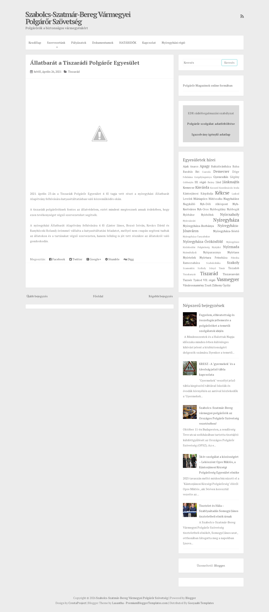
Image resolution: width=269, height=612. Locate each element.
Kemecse (188, 188)
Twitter (75, 259)
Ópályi (226, 285)
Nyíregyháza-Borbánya (198, 226)
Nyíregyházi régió (173, 43)
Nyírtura (205, 257)
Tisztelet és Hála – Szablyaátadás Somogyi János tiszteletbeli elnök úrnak (218, 511)
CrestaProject (77, 603)
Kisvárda (202, 187)
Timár (222, 268)
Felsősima (188, 177)
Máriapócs (200, 199)
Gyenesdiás (220, 177)
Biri (197, 172)
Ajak (186, 166)
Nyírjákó (216, 247)
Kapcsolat (149, 43)
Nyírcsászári (189, 220)
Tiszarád (74, 72)
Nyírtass (233, 252)
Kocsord (214, 187)
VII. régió (209, 280)
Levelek (187, 199)
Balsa (235, 166)
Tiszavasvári (231, 274)
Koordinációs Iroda (229, 187)
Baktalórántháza (221, 166)
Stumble (112, 259)
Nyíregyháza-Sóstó (226, 231)
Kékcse (222, 193)
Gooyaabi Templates (201, 603)
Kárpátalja (207, 193)
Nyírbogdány (218, 209)
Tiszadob (233, 268)
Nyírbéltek (207, 215)
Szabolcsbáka (213, 263)
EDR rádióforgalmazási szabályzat (211, 113)
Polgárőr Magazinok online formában (207, 85)
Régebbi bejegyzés (161, 296)
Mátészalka (215, 199)
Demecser (221, 171)
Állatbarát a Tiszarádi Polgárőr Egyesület (84, 62)
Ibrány (210, 182)
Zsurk (208, 285)
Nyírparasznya (212, 252)
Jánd (218, 182)
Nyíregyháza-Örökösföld (203, 241)
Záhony (217, 285)
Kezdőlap (35, 43)
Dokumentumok (102, 43)
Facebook (57, 259)
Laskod (235, 193)
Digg (129, 259)
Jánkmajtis (230, 182)
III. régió (200, 182)
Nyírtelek (189, 257)
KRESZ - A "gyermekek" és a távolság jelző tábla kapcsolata (217, 369)
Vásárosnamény (193, 285)
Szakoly (233, 262)
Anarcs (194, 166)
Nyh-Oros (203, 209)
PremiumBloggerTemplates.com (147, 603)
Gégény (234, 177)
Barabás (188, 172)
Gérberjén (188, 182)
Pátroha (235, 257)
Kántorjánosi (190, 193)
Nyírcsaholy (229, 214)
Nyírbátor (189, 215)
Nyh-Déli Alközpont (214, 204)
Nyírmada (231, 247)
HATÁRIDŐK (127, 43)
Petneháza (221, 257)
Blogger (219, 565)
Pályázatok (78, 43)
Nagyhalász (231, 199)
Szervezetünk (56, 43)
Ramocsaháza (191, 263)
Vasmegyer (228, 279)
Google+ (94, 259)
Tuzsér (187, 280)
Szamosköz (189, 268)
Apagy (205, 166)
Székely (202, 268)
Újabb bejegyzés (37, 296)
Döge (235, 172)
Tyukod (197, 280)
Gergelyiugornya (203, 177)
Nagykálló (189, 204)
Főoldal (98, 296)
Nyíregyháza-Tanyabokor (196, 236)
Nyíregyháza (226, 220)
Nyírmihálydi (190, 252)
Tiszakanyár (189, 274)
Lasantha (118, 603)
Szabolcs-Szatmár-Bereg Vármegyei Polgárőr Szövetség (77, 17)
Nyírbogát (233, 209)
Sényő (212, 268)
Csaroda (206, 171)
